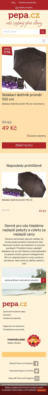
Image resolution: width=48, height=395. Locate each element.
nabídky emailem (26, 8)
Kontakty (7, 315)
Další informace (24, 393)
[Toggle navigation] (43, 40)
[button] (5, 70)
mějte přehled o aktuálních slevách (25, 280)
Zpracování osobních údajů (14, 312)
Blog (13, 3)
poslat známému (38, 136)
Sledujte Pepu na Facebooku (24, 363)
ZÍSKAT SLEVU (24, 145)
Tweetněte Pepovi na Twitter (24, 371)
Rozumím (42, 390)
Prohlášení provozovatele (13, 330)
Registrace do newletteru (13, 326)
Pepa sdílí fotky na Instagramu (24, 378)
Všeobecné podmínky (27, 3)
